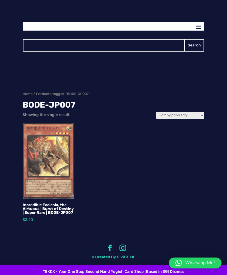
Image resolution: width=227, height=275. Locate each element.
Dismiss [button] (177, 271)
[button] (195, 263)
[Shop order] (180, 115)
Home (27, 94)
